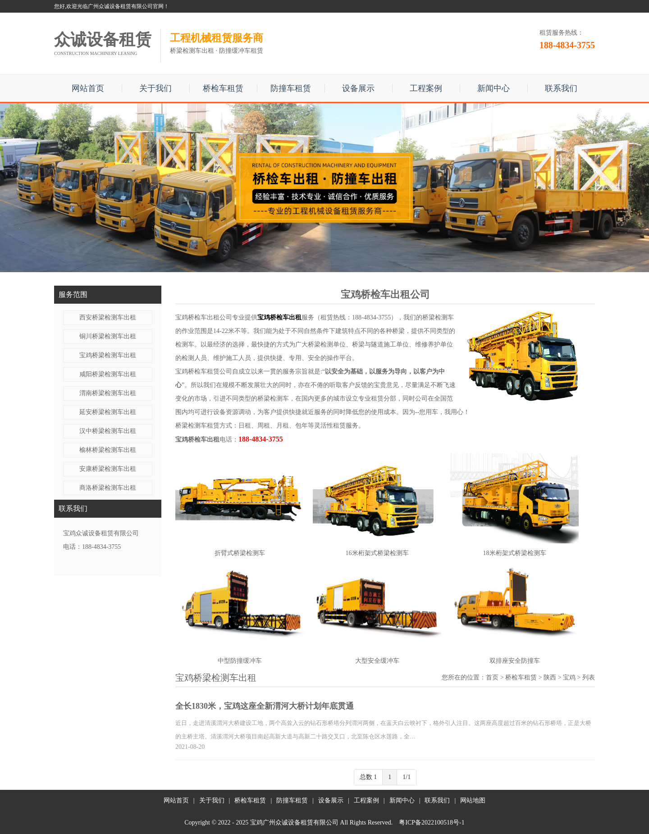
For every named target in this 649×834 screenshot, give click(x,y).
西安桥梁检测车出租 (107, 317)
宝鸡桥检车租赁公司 (203, 371)
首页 (492, 677)
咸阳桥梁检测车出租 (107, 374)
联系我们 (561, 88)
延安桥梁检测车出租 (107, 412)
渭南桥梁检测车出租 (107, 393)
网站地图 (472, 800)
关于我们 (155, 88)
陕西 (550, 677)
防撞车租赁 (290, 88)
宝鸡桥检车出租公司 (203, 317)
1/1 (406, 777)
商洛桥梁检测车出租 (107, 487)
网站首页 (88, 88)
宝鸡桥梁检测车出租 (107, 355)
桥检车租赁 (223, 88)
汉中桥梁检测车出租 (107, 431)
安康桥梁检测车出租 (107, 468)
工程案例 (426, 88)
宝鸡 (569, 677)
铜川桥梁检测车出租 (107, 336)
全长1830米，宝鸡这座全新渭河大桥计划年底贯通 (264, 706)
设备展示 (358, 88)
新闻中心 (493, 88)
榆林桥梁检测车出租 (107, 450)
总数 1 (368, 777)
